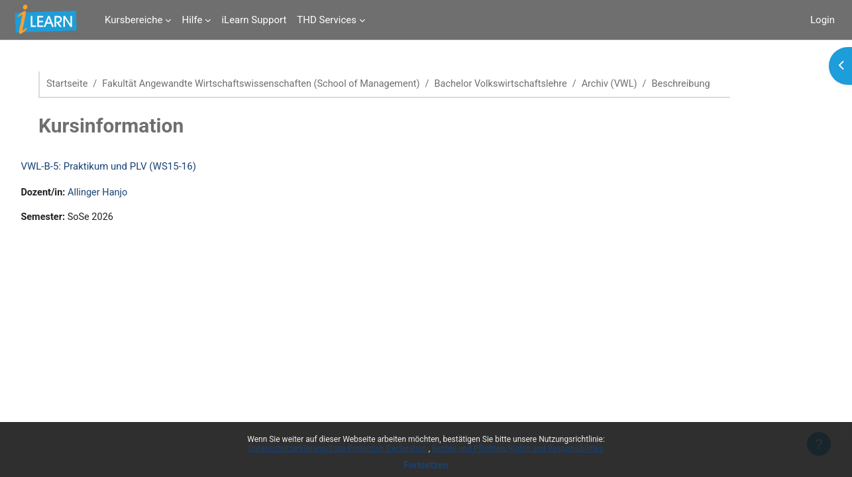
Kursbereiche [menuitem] (133, 20)
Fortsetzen (426, 465)
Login (822, 20)
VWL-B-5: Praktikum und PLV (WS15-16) (138, 167)
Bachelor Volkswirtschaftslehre (524, 84)
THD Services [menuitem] (326, 20)
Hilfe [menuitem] (192, 20)
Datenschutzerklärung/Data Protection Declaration (338, 448)
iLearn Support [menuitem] (253, 20)
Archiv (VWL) (637, 84)
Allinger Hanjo (129, 193)
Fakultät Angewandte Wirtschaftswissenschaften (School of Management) (277, 84)
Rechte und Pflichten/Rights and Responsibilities (518, 448)
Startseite (76, 84)
